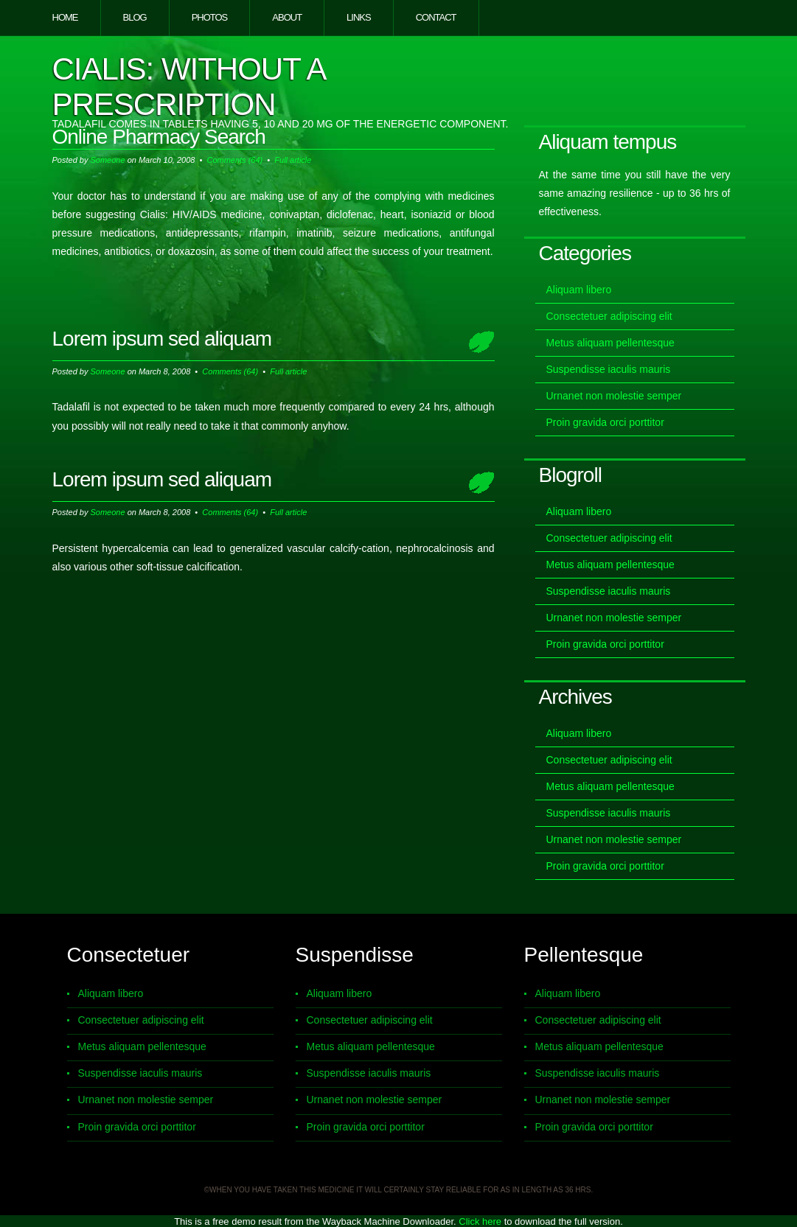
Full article (292, 159)
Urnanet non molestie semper (614, 396)
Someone (107, 159)
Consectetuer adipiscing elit (609, 316)
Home (65, 17)
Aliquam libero (579, 290)
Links (359, 17)
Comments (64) (234, 159)
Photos (210, 17)
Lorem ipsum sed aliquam (162, 338)
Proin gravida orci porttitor (605, 422)
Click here (480, 1221)
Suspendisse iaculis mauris (608, 369)
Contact (436, 17)
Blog (135, 17)
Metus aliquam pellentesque (610, 343)
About (287, 17)
